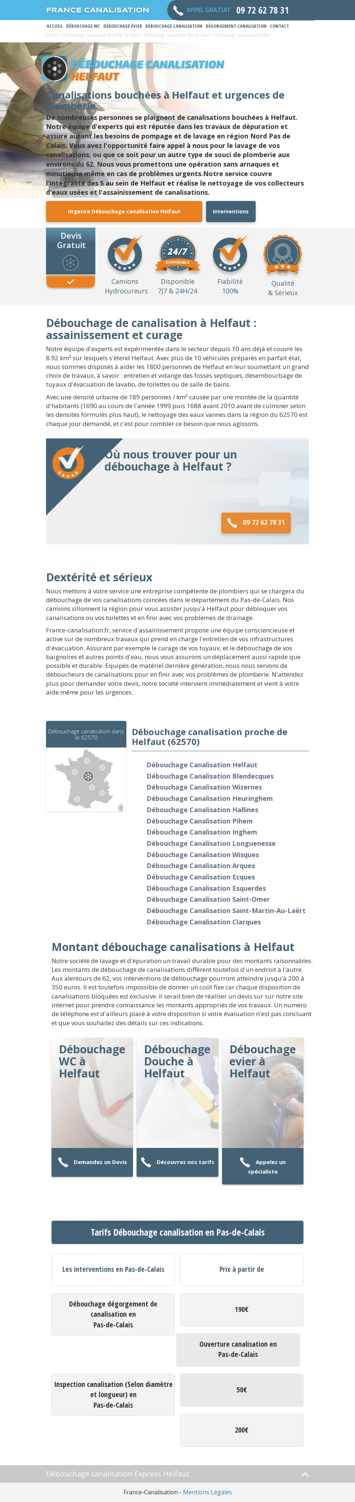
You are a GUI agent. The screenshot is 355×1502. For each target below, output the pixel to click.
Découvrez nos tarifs (177, 1162)
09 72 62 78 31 (256, 523)
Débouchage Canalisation (173, 26)
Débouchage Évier (122, 26)
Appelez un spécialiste (263, 1166)
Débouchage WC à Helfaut (92, 1061)
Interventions (231, 211)
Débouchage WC (83, 26)
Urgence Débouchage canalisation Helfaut (124, 211)
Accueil (55, 26)
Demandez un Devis (92, 1162)
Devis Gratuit (71, 240)
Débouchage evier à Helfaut (262, 1061)
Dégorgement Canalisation (236, 26)
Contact (279, 26)
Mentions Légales (207, 1492)
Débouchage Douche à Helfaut (177, 1061)
